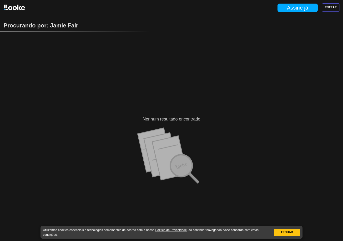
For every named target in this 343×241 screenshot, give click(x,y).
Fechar (287, 232)
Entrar (331, 7)
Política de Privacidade (171, 230)
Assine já (297, 8)
